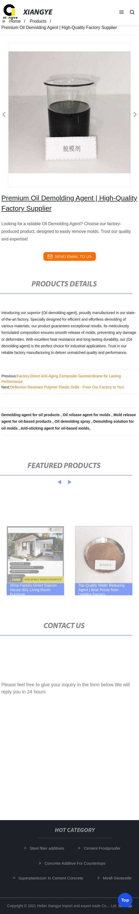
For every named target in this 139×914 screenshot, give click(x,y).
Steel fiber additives (47, 848)
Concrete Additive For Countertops (76, 863)
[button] (121, 12)
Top (125, 899)
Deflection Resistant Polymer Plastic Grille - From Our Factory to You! (67, 387)
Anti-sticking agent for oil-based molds (55, 428)
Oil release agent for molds (87, 415)
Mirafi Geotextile (118, 878)
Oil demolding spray (73, 421)
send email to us (69, 256)
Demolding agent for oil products (31, 415)
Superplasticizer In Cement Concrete (51, 878)
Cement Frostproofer (103, 848)
